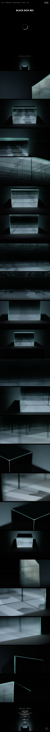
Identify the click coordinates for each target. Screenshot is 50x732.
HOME (3, 2)
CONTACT (23, 2)
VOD (28, 2)
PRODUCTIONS (8, 2)
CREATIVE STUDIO (16, 2)
